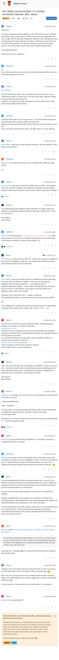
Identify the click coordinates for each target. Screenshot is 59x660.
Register (7, 643)
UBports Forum (20, 3)
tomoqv (8, 255)
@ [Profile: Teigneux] (5, 395)
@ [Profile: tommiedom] (6, 185)
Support (6, 18)
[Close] (55, 616)
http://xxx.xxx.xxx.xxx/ (8, 328)
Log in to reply (51, 18)
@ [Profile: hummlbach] (6, 90)
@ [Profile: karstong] (5, 163)
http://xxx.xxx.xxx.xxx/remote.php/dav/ (14, 342)
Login (14, 643)
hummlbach (9, 66)
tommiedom (9, 159)
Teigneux (9, 320)
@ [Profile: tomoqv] (4, 530)
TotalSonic (9, 205)
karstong (8, 26)
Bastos (8, 526)
